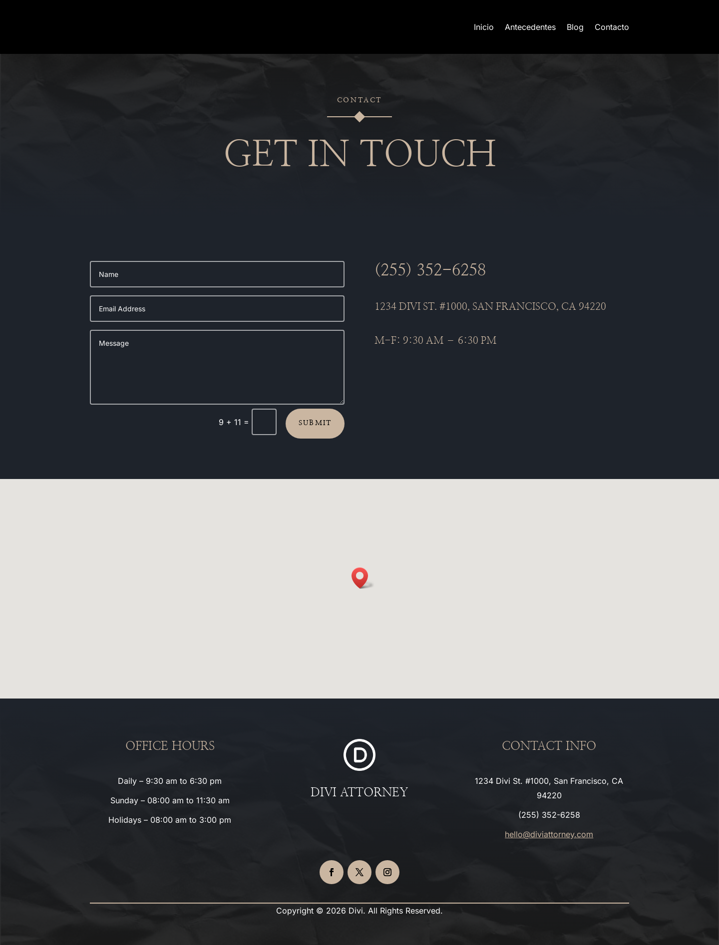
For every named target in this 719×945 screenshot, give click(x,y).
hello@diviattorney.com (549, 834)
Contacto (612, 27)
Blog (575, 27)
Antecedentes (530, 27)
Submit (315, 423)
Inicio (484, 27)
